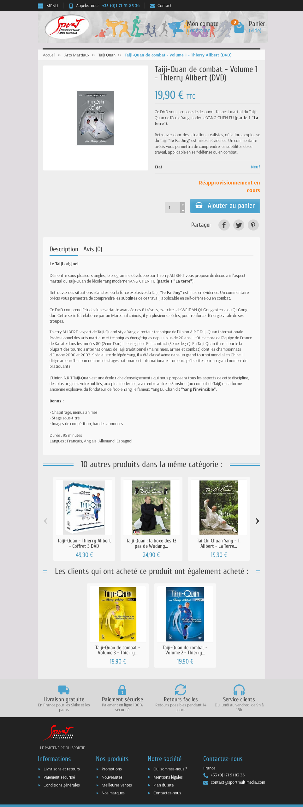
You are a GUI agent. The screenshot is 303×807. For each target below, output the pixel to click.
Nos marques (113, 793)
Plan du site (163, 785)
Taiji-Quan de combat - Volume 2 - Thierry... (185, 650)
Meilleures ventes (117, 785)
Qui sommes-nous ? (170, 769)
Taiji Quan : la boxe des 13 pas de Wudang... (151, 543)
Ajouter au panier (225, 206)
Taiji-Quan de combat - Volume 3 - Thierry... (117, 650)
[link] (223, 225)
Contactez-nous (167, 793)
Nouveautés (112, 777)
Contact (161, 5)
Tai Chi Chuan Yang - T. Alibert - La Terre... (219, 543)
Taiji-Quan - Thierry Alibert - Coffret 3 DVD (84, 543)
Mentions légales (168, 777)
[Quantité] (172, 207)
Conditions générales (62, 785)
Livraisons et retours (62, 769)
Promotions (112, 769)
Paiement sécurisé (59, 777)
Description (64, 249)
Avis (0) (92, 249)
